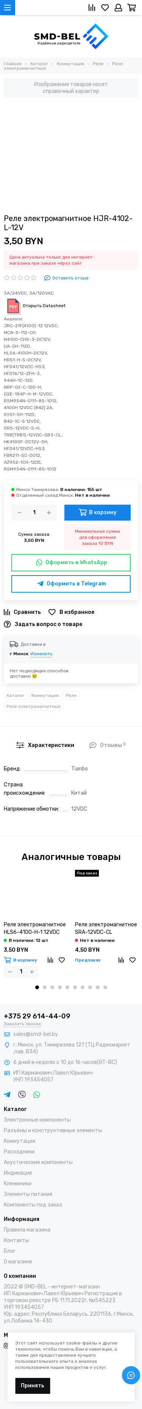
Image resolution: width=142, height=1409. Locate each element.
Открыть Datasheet (35, 305)
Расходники (19, 1152)
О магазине (18, 1261)
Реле (71, 695)
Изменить (41, 653)
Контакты (16, 1240)
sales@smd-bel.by (35, 1034)
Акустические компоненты (38, 1162)
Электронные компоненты (37, 1120)
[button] (37, 987)
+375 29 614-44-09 (37, 1016)
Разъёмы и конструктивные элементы (53, 1130)
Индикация (18, 1173)
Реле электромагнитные (33, 706)
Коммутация (45, 695)
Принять (32, 1385)
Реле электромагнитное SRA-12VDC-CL (106, 928)
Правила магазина (27, 1230)
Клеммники (17, 1183)
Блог (10, 1251)
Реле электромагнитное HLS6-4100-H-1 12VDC (35, 928)
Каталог (15, 695)
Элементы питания (28, 1194)
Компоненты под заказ (33, 1205)
